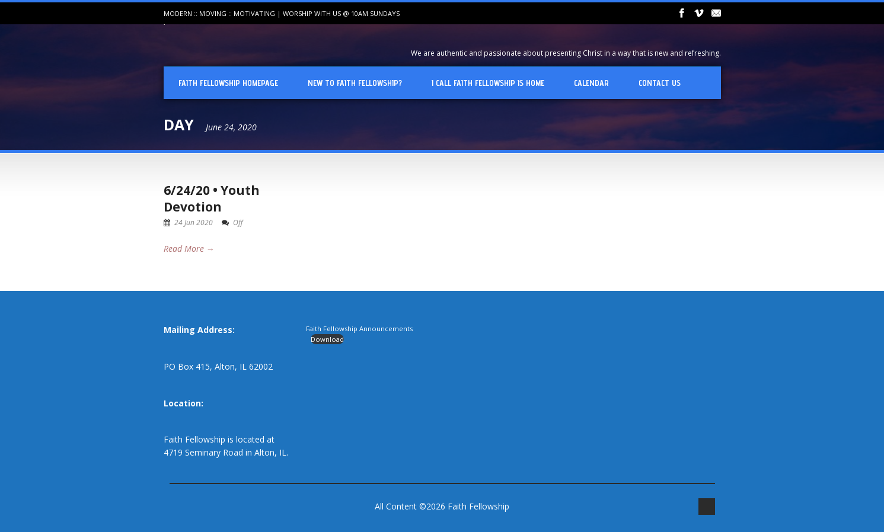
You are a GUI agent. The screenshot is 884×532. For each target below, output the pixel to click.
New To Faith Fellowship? (355, 83)
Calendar (591, 83)
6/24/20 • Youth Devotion (212, 198)
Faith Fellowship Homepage (228, 83)
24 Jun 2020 (193, 222)
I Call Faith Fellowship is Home (488, 83)
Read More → (189, 248)
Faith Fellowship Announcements (359, 328)
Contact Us (660, 83)
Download (327, 339)
